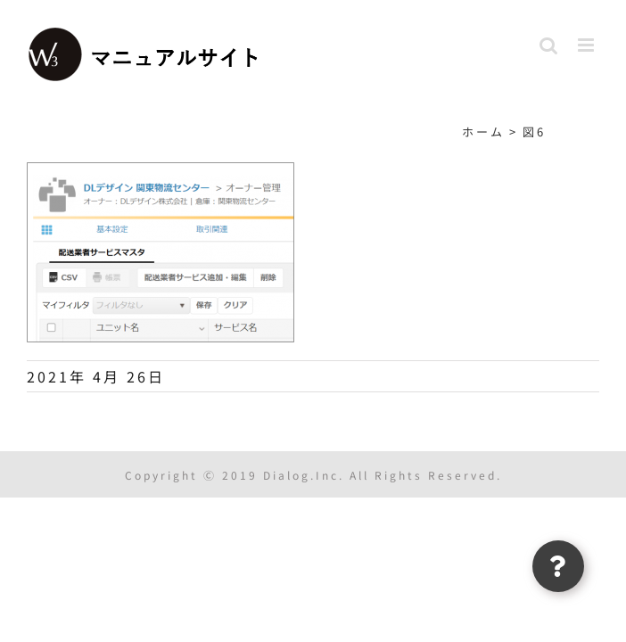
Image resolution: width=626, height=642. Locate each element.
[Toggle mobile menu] (588, 45)
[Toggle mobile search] (550, 45)
